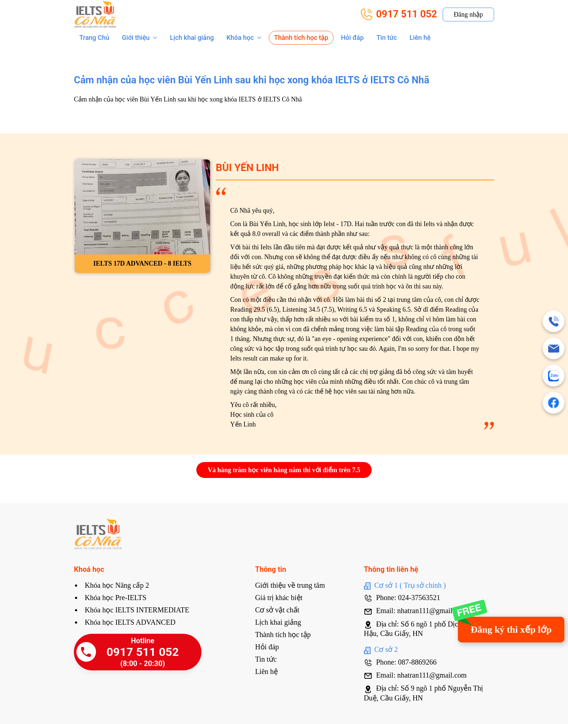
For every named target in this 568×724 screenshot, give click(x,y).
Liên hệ (420, 37)
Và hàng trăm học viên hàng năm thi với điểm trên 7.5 (284, 470)
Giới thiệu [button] (140, 37)
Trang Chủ (94, 37)
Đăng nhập (468, 14)
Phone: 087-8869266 (400, 662)
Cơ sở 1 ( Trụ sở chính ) (405, 585)
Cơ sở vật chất (277, 610)
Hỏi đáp (352, 37)
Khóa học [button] (243, 37)
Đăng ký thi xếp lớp (511, 629)
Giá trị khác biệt (278, 598)
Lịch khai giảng (192, 37)
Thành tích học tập (301, 37)
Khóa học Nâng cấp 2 (117, 585)
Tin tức (386, 37)
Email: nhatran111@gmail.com (415, 611)
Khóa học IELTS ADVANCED (130, 622)
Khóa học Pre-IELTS (115, 598)
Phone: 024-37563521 (402, 598)
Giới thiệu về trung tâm (290, 585)
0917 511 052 (399, 14)
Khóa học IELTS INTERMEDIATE (137, 610)
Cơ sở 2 (381, 649)
